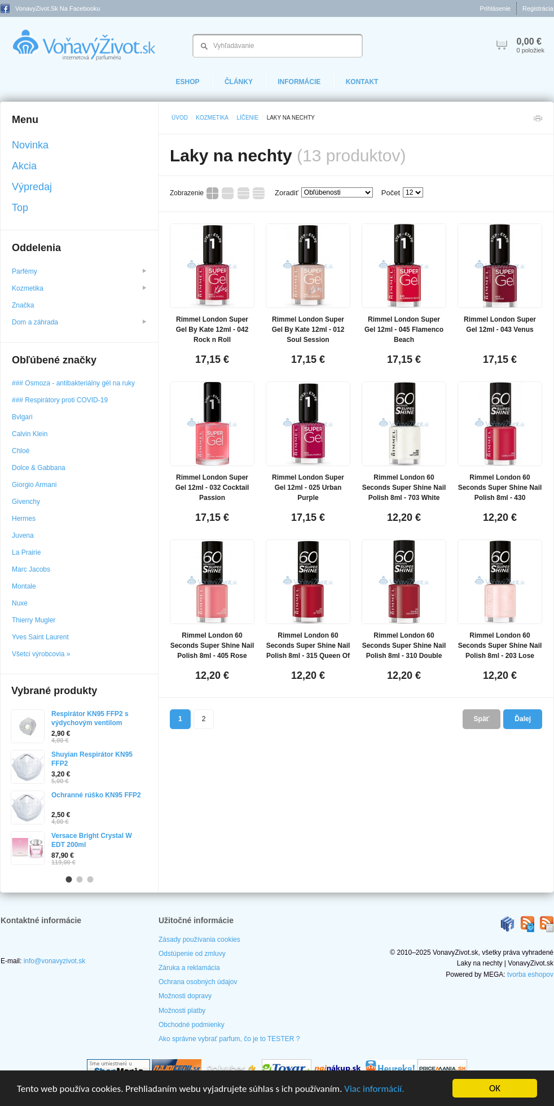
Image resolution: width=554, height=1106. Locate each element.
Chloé (20, 451)
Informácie (299, 82)
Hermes (24, 519)
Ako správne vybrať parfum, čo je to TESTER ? (229, 1039)
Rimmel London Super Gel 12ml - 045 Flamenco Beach (403, 329)
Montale (24, 586)
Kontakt (362, 82)
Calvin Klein (29, 434)
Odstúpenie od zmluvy (192, 954)
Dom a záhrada (79, 322)
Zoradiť (286, 192)
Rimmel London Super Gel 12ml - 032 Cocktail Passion (212, 487)
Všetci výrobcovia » (41, 654)
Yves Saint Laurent (40, 637)
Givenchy (26, 502)
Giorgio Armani (34, 485)
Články (239, 82)
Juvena (23, 535)
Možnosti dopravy (185, 996)
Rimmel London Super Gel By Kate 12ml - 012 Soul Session (308, 329)
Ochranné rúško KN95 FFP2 (96, 795)
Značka (24, 305)
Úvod (180, 118)
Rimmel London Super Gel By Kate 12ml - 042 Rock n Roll (212, 329)
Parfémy (79, 271)
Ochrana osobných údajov (198, 982)
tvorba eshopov (530, 974)
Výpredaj (32, 186)
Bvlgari (22, 417)
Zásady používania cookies (199, 939)
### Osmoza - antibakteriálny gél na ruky (73, 383)
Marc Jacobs (31, 569)
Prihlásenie (495, 8)
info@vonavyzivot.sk (55, 961)
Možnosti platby (182, 1011)
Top (20, 207)
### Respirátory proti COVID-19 (60, 400)
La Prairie (26, 552)
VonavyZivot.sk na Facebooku (50, 8)
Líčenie (247, 118)
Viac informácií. (374, 1089)
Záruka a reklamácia (189, 968)
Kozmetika (212, 118)
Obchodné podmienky (192, 1025)
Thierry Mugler (33, 620)
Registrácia (537, 8)
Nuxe (20, 603)
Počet (390, 192)
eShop (188, 82)
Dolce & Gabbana (38, 468)
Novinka (30, 145)
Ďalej (523, 719)
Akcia (24, 166)
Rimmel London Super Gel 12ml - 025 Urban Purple (308, 487)
